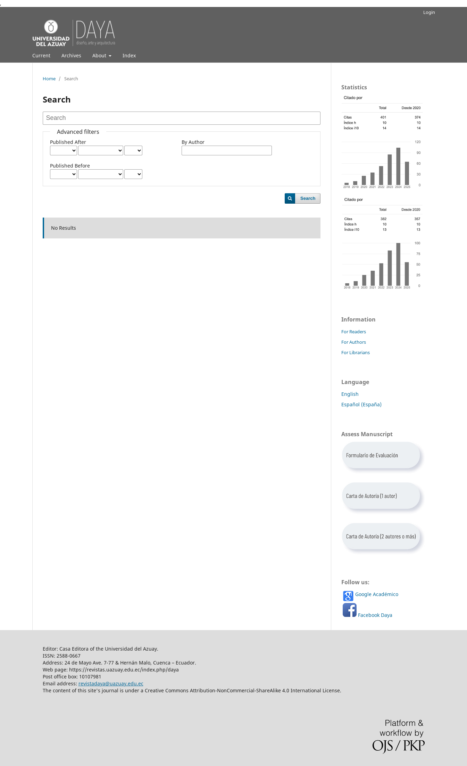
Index (129, 55)
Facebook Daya (375, 615)
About (100, 55)
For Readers (353, 331)
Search (307, 198)
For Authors (353, 342)
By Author (193, 142)
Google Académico (376, 594)
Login (429, 12)
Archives (71, 55)
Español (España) (361, 404)
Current (41, 55)
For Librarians (355, 352)
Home (49, 78)
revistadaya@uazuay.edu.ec (110, 683)
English (350, 394)
